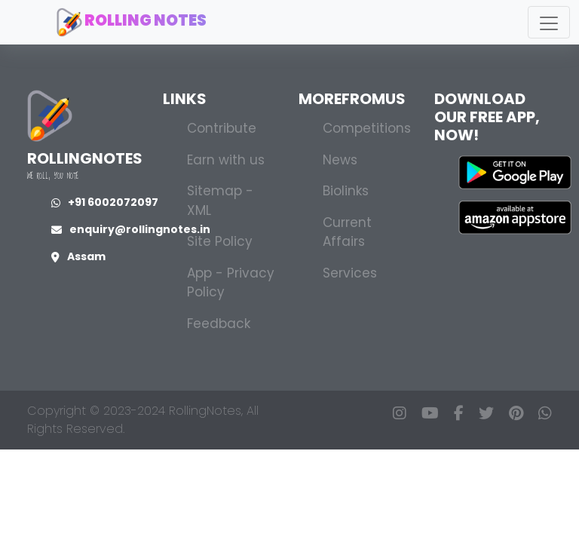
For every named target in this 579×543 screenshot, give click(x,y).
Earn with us (226, 160)
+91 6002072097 (104, 202)
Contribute (221, 128)
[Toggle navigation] (549, 22)
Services (350, 273)
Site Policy (220, 241)
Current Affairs (347, 232)
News (340, 160)
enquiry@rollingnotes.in (130, 229)
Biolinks (346, 191)
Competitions (367, 128)
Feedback (218, 323)
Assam (78, 256)
